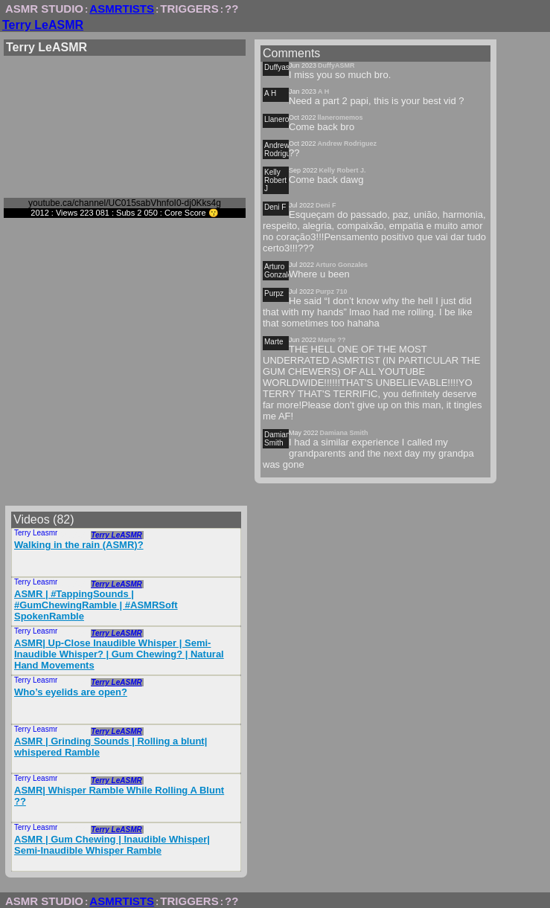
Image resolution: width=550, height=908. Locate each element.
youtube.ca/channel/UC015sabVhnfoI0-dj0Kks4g (124, 203)
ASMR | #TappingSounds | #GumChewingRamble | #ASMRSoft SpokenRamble (96, 605)
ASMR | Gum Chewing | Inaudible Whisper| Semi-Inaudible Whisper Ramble (112, 845)
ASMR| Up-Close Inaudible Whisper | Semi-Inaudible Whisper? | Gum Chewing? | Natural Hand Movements (119, 654)
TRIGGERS (189, 8)
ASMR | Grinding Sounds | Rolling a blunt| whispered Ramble (110, 746)
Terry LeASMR (42, 25)
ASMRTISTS (121, 8)
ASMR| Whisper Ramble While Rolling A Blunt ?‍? (119, 796)
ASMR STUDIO (44, 8)
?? (231, 8)
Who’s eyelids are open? (70, 692)
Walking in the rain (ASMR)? (79, 544)
